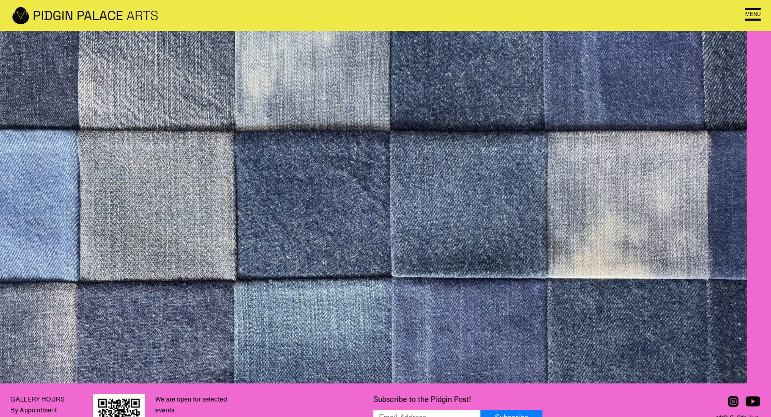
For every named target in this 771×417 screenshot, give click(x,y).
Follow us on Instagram (733, 401)
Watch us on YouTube (753, 401)
